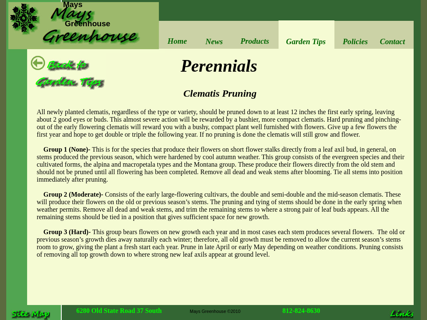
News (214, 41)
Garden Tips (306, 41)
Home (177, 41)
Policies (355, 41)
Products (255, 41)
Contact (392, 41)
